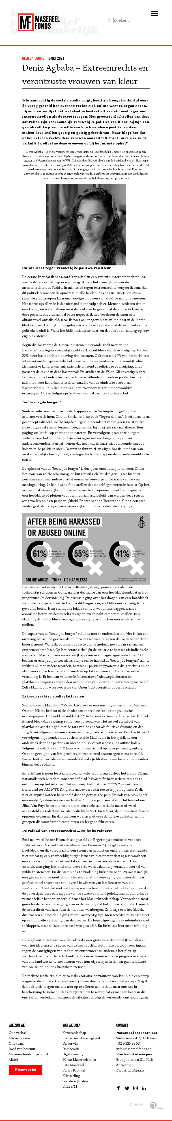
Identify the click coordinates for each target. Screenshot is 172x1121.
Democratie (71, 1049)
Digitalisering (73, 1054)
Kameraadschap (74, 1033)
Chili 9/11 (69, 1087)
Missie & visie (19, 1038)
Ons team (16, 1044)
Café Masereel (73, 1065)
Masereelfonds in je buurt (28, 1054)
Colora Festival (73, 1070)
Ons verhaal (18, 1033)
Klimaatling (71, 1076)
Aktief (13, 1060)
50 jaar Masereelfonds (79, 1060)
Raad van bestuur (22, 1049)
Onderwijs (70, 1044)
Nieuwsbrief (26, 1070)
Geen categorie (33, 58)
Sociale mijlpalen (75, 1081)
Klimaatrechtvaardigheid (81, 1038)
